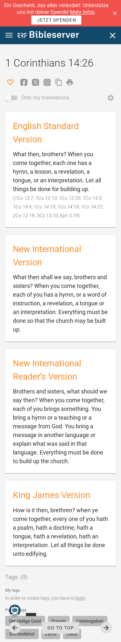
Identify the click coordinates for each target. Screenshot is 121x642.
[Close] (112, 35)
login (80, 598)
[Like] (10, 82)
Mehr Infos (82, 12)
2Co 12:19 (23, 216)
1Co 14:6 (22, 207)
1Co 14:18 (68, 207)
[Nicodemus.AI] (15, 610)
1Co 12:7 (24, 198)
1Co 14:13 (44, 207)
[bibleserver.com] (48, 36)
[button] (115, 13)
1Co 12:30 (69, 198)
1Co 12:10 (46, 198)
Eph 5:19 (69, 216)
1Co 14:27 (91, 207)
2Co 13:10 (47, 216)
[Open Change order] (111, 98)
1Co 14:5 (92, 198)
